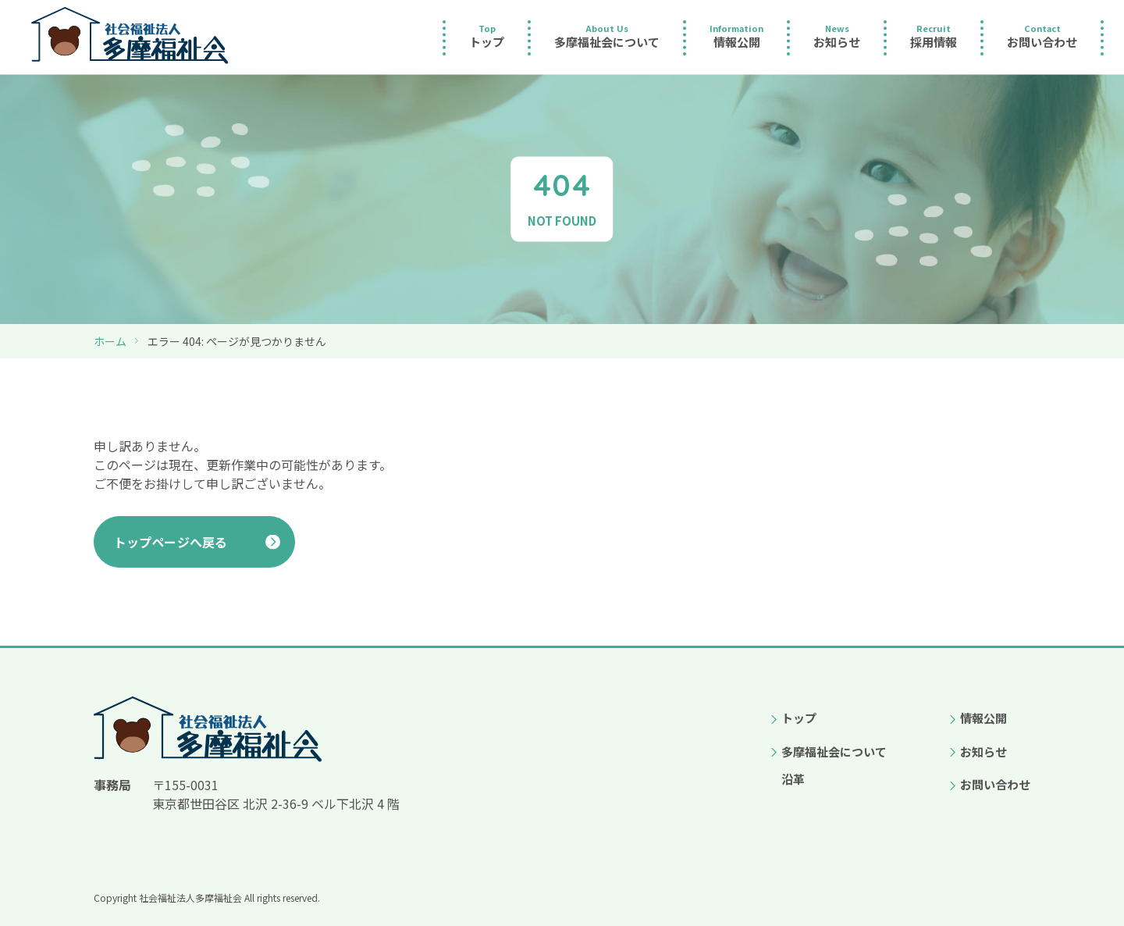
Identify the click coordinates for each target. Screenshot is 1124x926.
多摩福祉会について (834, 751)
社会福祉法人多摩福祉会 (190, 897)
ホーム (110, 341)
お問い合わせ (995, 784)
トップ (798, 718)
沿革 (793, 779)
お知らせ (983, 751)
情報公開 (983, 718)
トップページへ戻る (170, 541)
